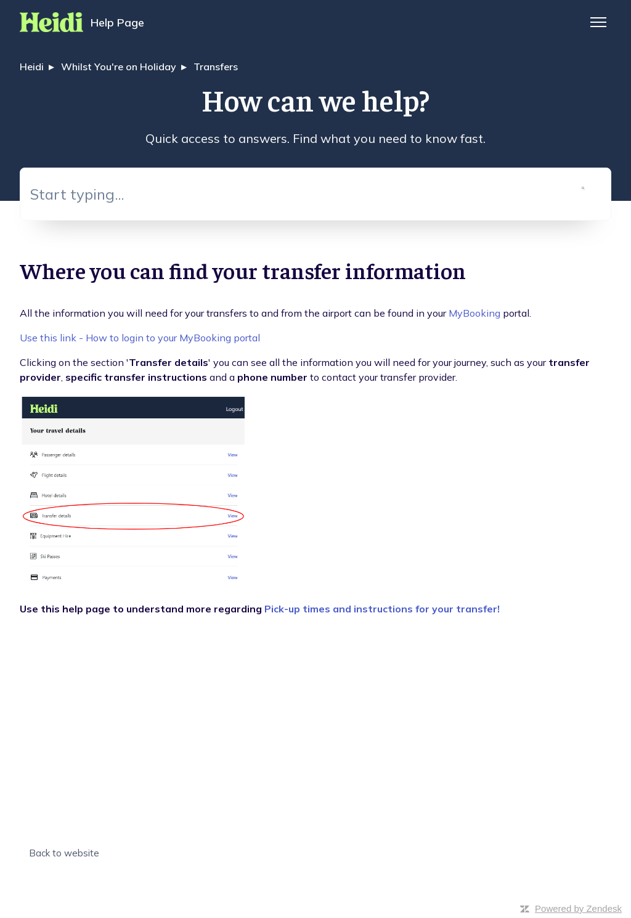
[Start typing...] (315, 194)
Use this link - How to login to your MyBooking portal (140, 337)
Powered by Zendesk (578, 908)
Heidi (32, 66)
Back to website (64, 853)
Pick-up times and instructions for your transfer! (382, 609)
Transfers (215, 66)
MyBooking (474, 313)
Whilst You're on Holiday (118, 66)
